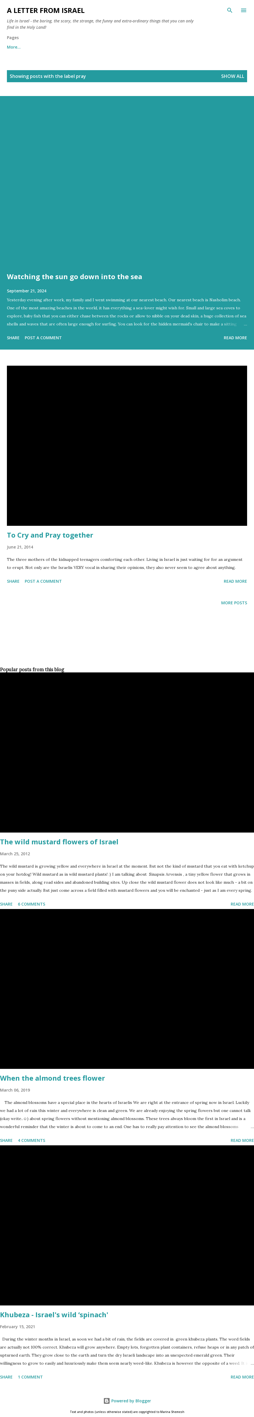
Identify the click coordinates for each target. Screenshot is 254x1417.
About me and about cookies (36, 47)
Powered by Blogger (127, 1400)
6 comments (31, 904)
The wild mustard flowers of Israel (59, 841)
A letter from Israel (46, 10)
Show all (232, 76)
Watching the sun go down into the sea (74, 276)
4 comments (31, 1140)
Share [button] (13, 337)
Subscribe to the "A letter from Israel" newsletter (161, 47)
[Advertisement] (126, 645)
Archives (88, 47)
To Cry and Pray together (50, 535)
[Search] (229, 10)
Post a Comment (43, 337)
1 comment (30, 1377)
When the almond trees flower (52, 1078)
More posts (234, 602)
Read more (235, 337)
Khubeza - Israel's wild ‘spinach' (54, 1314)
